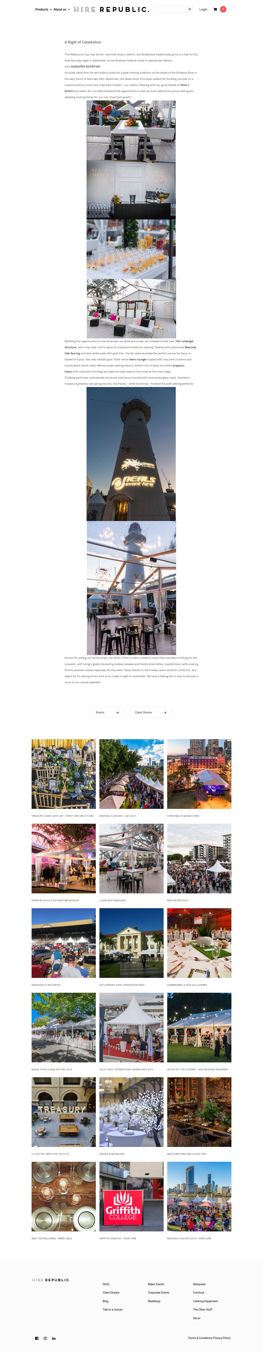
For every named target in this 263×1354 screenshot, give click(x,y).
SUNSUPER (78, 66)
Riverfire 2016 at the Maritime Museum (55, 900)
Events (100, 712)
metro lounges (138, 359)
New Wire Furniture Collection (186, 1154)
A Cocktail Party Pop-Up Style (50, 1154)
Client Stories (143, 712)
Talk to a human (113, 1311)
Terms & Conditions (200, 1340)
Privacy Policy (222, 1340)
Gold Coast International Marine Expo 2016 (126, 1069)
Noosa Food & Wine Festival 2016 (52, 1069)
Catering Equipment (206, 1302)
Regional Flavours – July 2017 (117, 816)
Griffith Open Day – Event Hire (117, 1238)
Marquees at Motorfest (46, 985)
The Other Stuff (203, 1311)
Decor (197, 1320)
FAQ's (106, 1284)
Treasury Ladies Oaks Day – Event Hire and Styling (63, 816)
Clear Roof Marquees (112, 900)
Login (203, 9)
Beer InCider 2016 (177, 900)
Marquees (200, 1284)
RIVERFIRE (92, 66)
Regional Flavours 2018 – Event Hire (189, 1238)
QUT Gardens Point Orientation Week (122, 985)
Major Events (156, 1284)
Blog (106, 1302)
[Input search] (170, 9)
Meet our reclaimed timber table (52, 1238)
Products (42, 9)
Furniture (199, 1293)
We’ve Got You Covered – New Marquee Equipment (197, 1069)
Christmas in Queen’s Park (183, 816)
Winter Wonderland (111, 1154)
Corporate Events (159, 1293)
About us (60, 9)
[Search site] (189, 9)
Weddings (154, 1302)
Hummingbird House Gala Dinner (187, 985)
